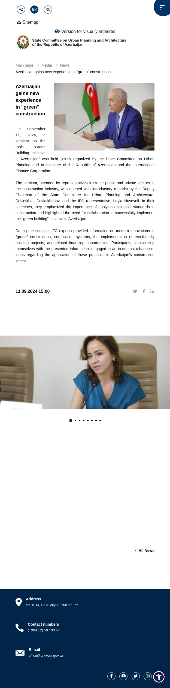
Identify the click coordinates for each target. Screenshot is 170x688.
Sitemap (27, 22)
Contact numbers (43, 624)
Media (46, 65)
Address (33, 599)
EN (34, 9)
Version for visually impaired (85, 31)
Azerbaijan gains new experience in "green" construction (63, 72)
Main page (24, 65)
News (65, 65)
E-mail (34, 649)
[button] (70, 420)
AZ (21, 9)
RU (47, 9)
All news (146, 550)
